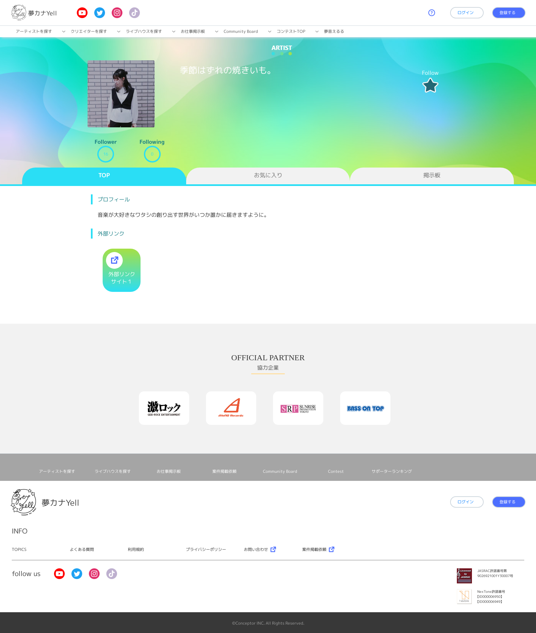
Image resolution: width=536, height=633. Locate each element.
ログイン (466, 12)
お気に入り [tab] (268, 175)
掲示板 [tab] (431, 175)
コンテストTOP (291, 31)
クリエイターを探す (89, 31)
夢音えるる (334, 31)
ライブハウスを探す (144, 31)
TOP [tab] (104, 175)
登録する (507, 12)
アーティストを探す (34, 31)
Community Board (241, 31)
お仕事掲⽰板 (193, 31)
